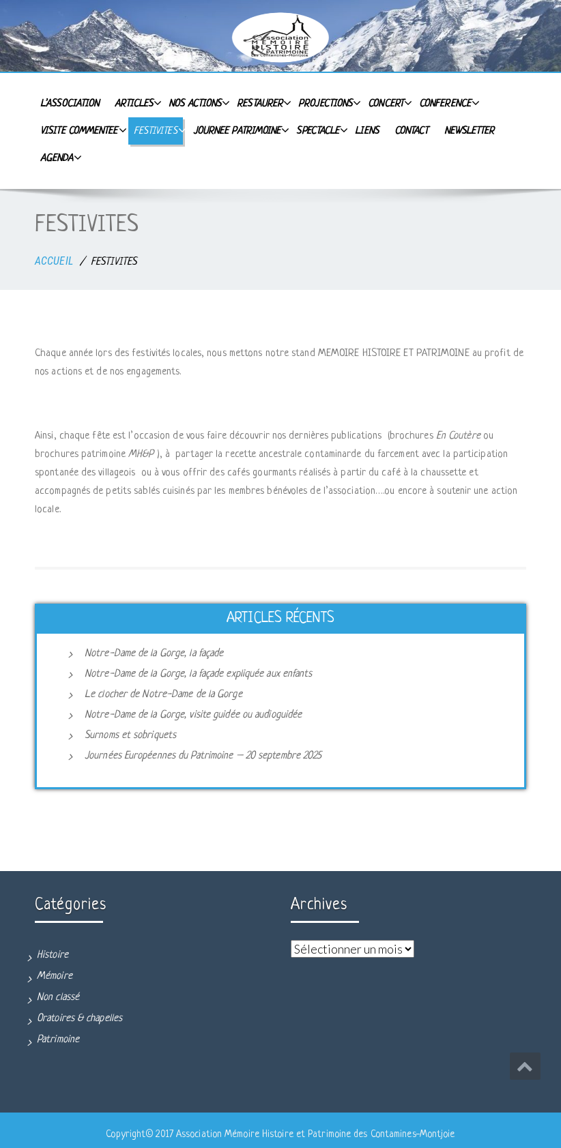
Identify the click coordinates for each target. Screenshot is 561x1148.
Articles (136, 103)
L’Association (69, 103)
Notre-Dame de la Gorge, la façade (154, 654)
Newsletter (469, 131)
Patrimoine (58, 1040)
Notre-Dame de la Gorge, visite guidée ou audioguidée (193, 715)
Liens (367, 131)
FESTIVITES (158, 130)
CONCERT (388, 103)
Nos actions (198, 103)
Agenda (59, 157)
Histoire (52, 955)
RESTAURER (262, 103)
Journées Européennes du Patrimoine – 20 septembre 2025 (203, 756)
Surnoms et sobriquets (130, 735)
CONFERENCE (447, 103)
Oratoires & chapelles (79, 1019)
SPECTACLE (320, 130)
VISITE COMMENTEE (82, 130)
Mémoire (54, 976)
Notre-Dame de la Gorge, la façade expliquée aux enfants (199, 674)
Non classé (58, 997)
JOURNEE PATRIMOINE (240, 130)
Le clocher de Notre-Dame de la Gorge (163, 695)
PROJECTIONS (328, 103)
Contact (411, 131)
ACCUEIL (54, 260)
